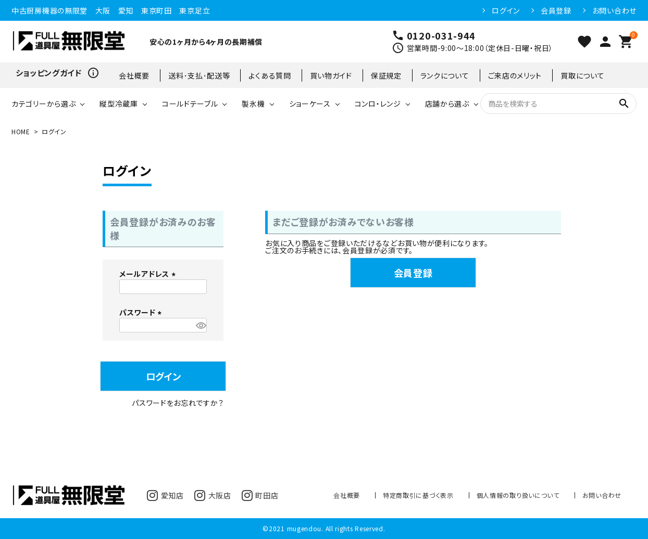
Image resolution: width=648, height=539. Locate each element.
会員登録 (556, 10)
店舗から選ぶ (447, 103)
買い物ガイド (331, 75)
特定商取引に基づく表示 (418, 495)
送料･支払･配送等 (199, 75)
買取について (582, 75)
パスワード (142, 312)
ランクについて (444, 75)
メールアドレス (149, 273)
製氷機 (253, 103)
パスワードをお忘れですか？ (177, 402)
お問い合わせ (614, 10)
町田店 (260, 495)
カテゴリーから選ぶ (43, 103)
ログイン (506, 10)
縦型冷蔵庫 (118, 103)
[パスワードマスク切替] (199, 325)
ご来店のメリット (515, 75)
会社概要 (134, 75)
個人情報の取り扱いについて (518, 495)
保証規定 (386, 75)
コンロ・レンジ (378, 103)
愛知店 (165, 495)
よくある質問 (269, 75)
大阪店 (212, 495)
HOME (20, 131)
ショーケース (310, 103)
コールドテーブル (190, 103)
